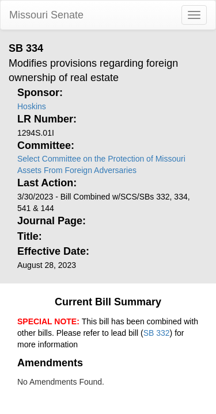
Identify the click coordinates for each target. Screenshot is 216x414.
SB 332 (156, 333)
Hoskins (31, 106)
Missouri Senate (46, 15)
